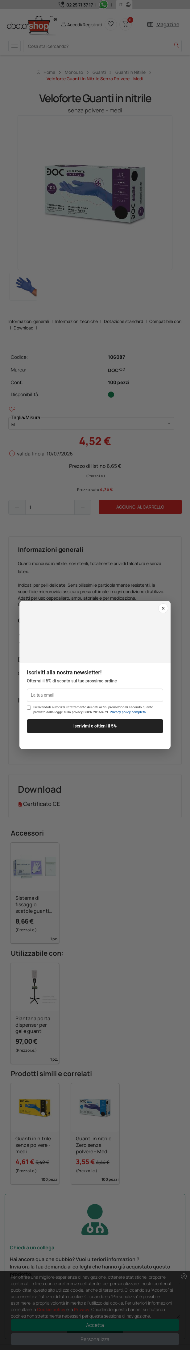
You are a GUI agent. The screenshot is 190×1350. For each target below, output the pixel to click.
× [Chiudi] (163, 608)
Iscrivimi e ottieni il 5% (95, 725)
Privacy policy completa (128, 712)
